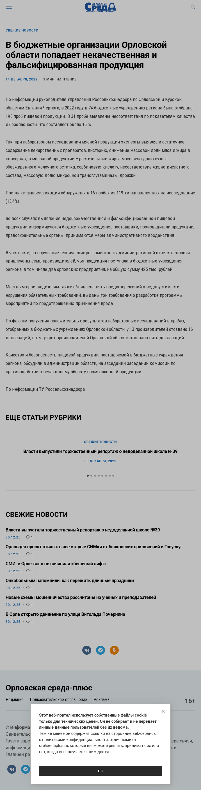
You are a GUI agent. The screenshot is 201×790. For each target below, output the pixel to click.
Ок (100, 771)
